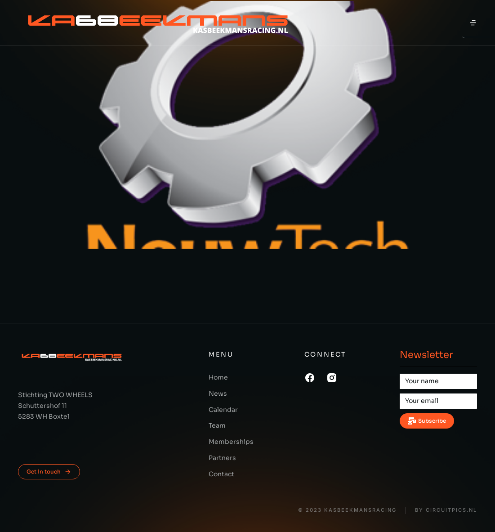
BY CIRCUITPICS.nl (446, 510)
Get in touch (49, 471)
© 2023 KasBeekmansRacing (347, 510)
